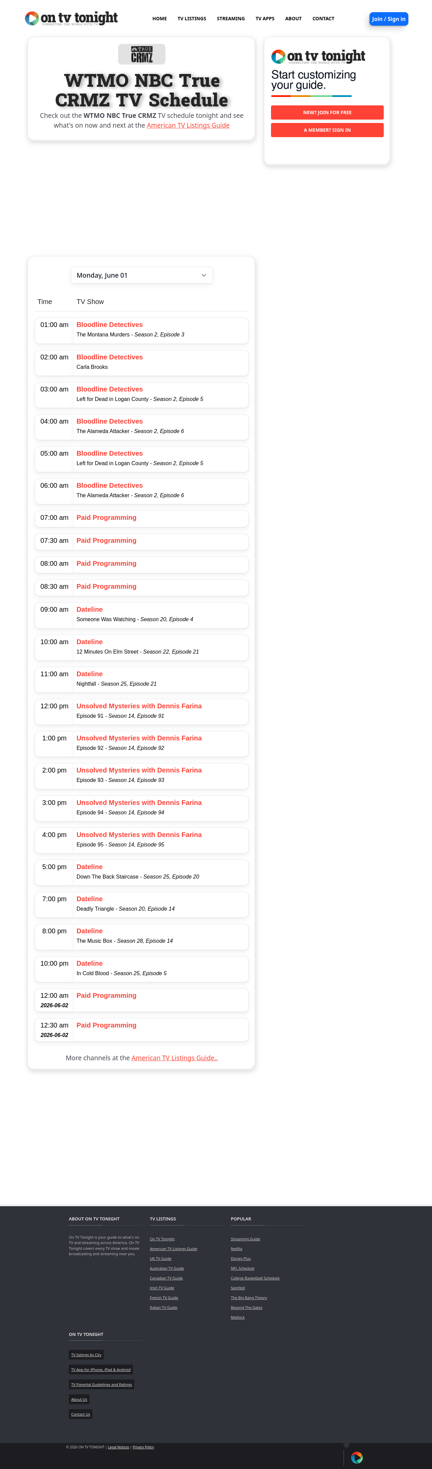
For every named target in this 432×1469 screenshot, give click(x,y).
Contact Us (80, 1414)
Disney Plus (241, 1258)
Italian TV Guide (164, 1307)
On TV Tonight (162, 1238)
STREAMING (231, 18)
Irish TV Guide (162, 1287)
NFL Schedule (242, 1268)
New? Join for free (327, 112)
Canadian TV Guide (166, 1278)
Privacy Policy (143, 1447)
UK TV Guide (160, 1258)
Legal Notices (118, 1447)
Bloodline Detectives (110, 324)
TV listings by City (86, 1354)
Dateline (90, 609)
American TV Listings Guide (188, 125)
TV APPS (265, 18)
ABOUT (293, 18)
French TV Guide (164, 1297)
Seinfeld (238, 1287)
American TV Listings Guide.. (175, 1057)
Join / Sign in (389, 19)
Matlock (238, 1317)
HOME (159, 18)
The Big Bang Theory (249, 1297)
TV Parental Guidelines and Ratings (101, 1384)
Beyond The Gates (246, 1307)
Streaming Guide (245, 1238)
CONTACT (323, 18)
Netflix (236, 1248)
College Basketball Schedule (255, 1278)
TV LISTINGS (192, 18)
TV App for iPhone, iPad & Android (101, 1369)
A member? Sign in (327, 130)
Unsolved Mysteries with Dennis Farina (139, 706)
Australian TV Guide (167, 1268)
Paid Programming (107, 517)
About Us (79, 1399)
